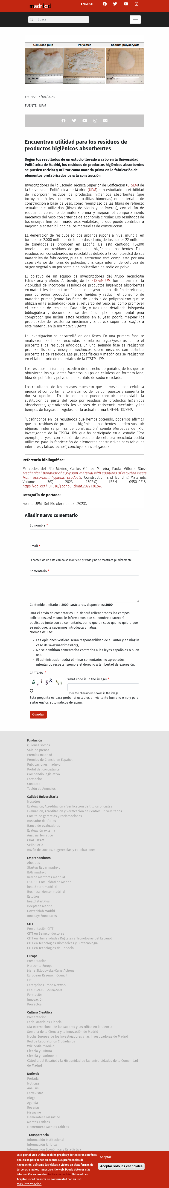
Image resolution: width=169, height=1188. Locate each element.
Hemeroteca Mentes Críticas (48, 1127)
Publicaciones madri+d (44, 765)
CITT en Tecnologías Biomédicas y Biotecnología (62, 943)
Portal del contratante (43, 769)
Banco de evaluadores (43, 826)
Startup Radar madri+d (43, 868)
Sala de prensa (38, 750)
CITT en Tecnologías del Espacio (50, 948)
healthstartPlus (38, 901)
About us (33, 863)
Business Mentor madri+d (46, 892)
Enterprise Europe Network (46, 985)
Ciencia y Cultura (39, 1051)
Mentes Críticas (38, 1122)
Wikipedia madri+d (41, 1046)
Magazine (34, 1112)
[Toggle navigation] (135, 19)
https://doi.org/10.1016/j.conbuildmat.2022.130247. (62, 486)
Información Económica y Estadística (54, 1149)
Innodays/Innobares (42, 916)
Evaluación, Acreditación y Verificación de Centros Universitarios (74, 811)
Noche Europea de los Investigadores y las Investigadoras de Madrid (77, 1037)
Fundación (34, 740)
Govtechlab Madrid (41, 911)
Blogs (31, 1098)
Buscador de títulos (41, 821)
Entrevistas (35, 1093)
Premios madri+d (39, 755)
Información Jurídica (42, 1145)
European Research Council (47, 975)
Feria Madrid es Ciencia (44, 1022)
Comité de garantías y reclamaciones (54, 816)
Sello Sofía (35, 845)
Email (34, 546)
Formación (35, 779)
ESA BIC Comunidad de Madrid (49, 882)
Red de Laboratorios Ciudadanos (51, 1041)
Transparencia (38, 1135)
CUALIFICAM (35, 840)
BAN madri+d (36, 872)
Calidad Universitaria (42, 797)
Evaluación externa (41, 831)
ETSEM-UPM (101, 280)
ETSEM (132, 185)
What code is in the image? (87, 679)
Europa (32, 956)
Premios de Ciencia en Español (50, 760)
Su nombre (38, 525)
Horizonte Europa (39, 966)
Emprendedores (39, 858)
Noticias (33, 1083)
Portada (33, 1079)
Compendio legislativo (43, 774)
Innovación (35, 1000)
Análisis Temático (40, 835)
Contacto (33, 784)
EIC (29, 980)
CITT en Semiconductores (45, 934)
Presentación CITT (40, 929)
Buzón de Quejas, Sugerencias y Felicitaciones (61, 850)
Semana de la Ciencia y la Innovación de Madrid (62, 1032)
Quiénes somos (38, 745)
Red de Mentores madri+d (46, 877)
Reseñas (33, 1108)
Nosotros (34, 802)
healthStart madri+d (42, 887)
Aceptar (105, 1158)
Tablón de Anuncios (41, 789)
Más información (29, 1185)
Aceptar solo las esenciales (121, 1167)
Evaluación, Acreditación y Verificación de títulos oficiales (69, 806)
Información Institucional (45, 1140)
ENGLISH (87, 4)
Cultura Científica (39, 1012)
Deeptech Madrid (39, 906)
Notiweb (33, 1074)
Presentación (37, 961)
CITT (30, 924)
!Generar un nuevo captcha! (31, 691)
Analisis (33, 1088)
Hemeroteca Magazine (43, 1117)
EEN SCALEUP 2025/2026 (44, 990)
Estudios (33, 897)
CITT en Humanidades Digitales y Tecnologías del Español (69, 938)
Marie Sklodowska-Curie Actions (50, 971)
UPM (92, 190)
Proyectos (34, 1004)
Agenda (32, 1103)
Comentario (38, 571)
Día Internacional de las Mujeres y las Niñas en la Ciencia (69, 1027)
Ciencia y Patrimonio (42, 1056)
